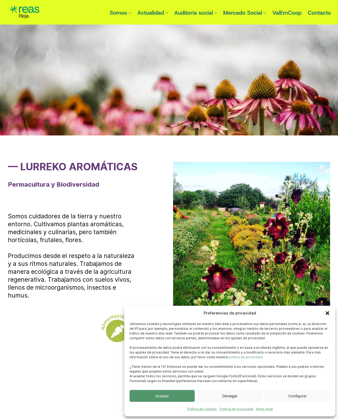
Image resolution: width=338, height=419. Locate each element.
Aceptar (162, 396)
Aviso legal (264, 409)
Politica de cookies (202, 409)
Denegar (229, 396)
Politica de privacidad (236, 409)
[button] (327, 313)
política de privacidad (245, 357)
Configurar (297, 396)
